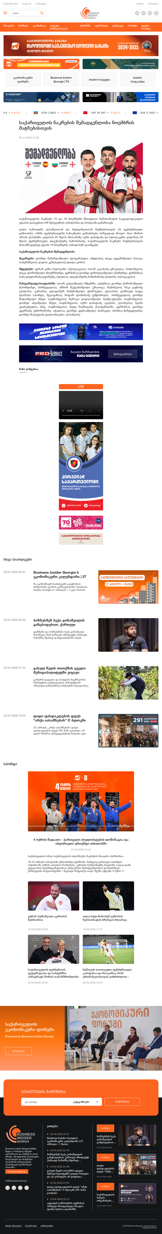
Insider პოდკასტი (138, 79)
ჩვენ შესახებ (11, 3)
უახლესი (52, 1125)
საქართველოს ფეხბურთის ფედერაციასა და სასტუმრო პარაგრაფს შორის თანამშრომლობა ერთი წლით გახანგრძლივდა (53, 973)
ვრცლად (19, 1051)
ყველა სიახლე (146, 27)
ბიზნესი (23, 25)
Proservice (153, 1228)
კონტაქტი (41, 3)
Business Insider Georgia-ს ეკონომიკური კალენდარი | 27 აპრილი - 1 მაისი (65, 1140)
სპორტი (132, 25)
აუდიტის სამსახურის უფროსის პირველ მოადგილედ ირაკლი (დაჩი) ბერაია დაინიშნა (65, 1206)
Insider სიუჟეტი (99, 79)
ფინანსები (101, 25)
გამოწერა (122, 1101)
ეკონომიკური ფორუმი (23, 79)
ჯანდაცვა (118, 25)
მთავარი (9, 25)
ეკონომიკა (39, 25)
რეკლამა (26, 3)
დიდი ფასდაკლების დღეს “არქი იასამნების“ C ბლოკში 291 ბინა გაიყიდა (67, 1189)
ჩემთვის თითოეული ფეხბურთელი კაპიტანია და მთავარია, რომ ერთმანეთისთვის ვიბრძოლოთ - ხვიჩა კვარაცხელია (107, 973)
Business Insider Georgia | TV (61, 79)
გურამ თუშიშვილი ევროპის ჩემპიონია (47, 918)
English (140, 3)
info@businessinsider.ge (16, 1180)
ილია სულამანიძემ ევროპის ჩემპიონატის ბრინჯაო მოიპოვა (105, 918)
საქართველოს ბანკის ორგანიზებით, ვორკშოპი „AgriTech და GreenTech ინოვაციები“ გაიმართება (105, 1197)
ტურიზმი (85, 25)
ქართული (153, 3)
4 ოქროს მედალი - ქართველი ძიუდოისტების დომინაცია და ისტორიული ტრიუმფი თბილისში (81, 841)
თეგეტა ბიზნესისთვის (59, 27)
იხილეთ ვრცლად (17, 1171)
